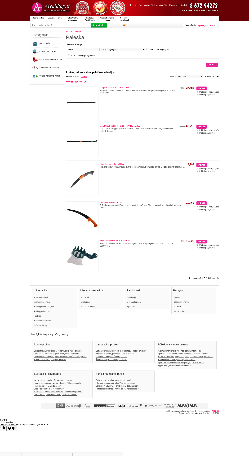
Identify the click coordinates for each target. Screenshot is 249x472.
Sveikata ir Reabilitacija (90, 19)
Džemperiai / (196, 351)
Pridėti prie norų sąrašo (209, 92)
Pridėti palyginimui (207, 95)
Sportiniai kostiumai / (167, 354)
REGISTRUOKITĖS (209, 10)
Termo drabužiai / (165, 357)
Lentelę (84, 76)
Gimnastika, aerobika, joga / (46, 354)
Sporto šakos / (77, 351)
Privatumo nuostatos (43, 321)
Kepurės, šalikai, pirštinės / (201, 357)
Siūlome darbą (40, 325)
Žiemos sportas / (79, 357)
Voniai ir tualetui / (60, 383)
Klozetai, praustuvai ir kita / (107, 383)
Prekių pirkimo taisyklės (44, 307)
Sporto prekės (38, 18)
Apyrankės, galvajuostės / (169, 365)
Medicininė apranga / (73, 392)
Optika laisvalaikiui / (129, 354)
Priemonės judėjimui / (43, 383)
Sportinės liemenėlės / (167, 362)
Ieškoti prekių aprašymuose (83, 56)
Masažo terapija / (53, 386)
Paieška (77, 32)
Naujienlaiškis (179, 311)
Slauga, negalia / (75, 383)
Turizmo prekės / (138, 351)
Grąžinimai (85, 302)
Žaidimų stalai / (120, 357)
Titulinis (133, 5)
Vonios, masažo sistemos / (119, 380)
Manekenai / (185, 365)
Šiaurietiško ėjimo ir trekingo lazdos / (111, 359)
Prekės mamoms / (69, 395)
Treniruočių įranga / (42, 359)
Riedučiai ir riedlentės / (121, 351)
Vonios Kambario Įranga (107, 19)
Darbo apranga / (184, 362)
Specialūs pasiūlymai (124, 19)
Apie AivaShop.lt (41, 297)
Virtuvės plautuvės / (128, 383)
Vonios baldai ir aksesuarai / (126, 389)
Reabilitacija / (39, 386)
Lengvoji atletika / (58, 359)
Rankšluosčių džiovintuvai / (126, 386)
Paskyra (176, 297)
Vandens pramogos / (105, 357)
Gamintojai (131, 297)
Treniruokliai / (65, 351)
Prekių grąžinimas (41, 311)
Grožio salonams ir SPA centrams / (49, 389)
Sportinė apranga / (184, 354)
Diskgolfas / (39, 351)
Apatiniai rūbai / (189, 359)
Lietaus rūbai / (198, 362)
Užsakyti (183, 5)
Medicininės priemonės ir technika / (49, 392)
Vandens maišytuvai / (105, 386)
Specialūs (131, 307)
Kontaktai (85, 297)
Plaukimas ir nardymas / (44, 357)
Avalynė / (162, 351)
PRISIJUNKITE (189, 10)
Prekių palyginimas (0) (76, 81)
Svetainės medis (88, 307)
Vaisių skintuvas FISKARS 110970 (114, 241)
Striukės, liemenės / (201, 354)
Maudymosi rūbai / (166, 359)
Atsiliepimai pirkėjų (42, 302)
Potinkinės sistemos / (105, 389)
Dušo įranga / (101, 380)
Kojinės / (178, 359)
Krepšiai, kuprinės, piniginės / (108, 354)
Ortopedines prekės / (63, 380)
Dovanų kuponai (134, 302)
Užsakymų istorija (181, 302)
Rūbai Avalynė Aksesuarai (73, 19)
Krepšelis (173, 5)
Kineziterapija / (47, 380)
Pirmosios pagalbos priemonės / (47, 395)
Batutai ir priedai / (103, 351)
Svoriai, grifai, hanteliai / (68, 354)
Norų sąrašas (179, 307)
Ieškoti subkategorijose (159, 49)
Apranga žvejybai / (181, 357)
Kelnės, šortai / (184, 351)
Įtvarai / (37, 380)
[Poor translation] (12, 428)
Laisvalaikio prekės (55, 18)
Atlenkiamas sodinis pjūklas (112, 164)
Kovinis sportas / (51, 351)
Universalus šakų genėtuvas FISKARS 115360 (120, 126)
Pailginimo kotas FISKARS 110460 (115, 88)
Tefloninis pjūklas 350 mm (111, 202)
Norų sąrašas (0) (146, 5)
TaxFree (37, 316)
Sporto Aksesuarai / (63, 357)
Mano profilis (161, 5)
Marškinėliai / (172, 351)
